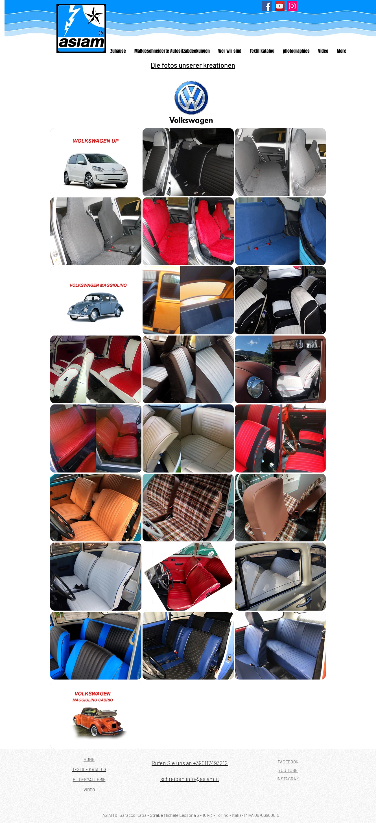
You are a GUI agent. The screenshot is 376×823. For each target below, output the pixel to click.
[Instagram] (292, 6)
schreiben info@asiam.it (189, 778)
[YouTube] (280, 6)
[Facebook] (267, 6)
